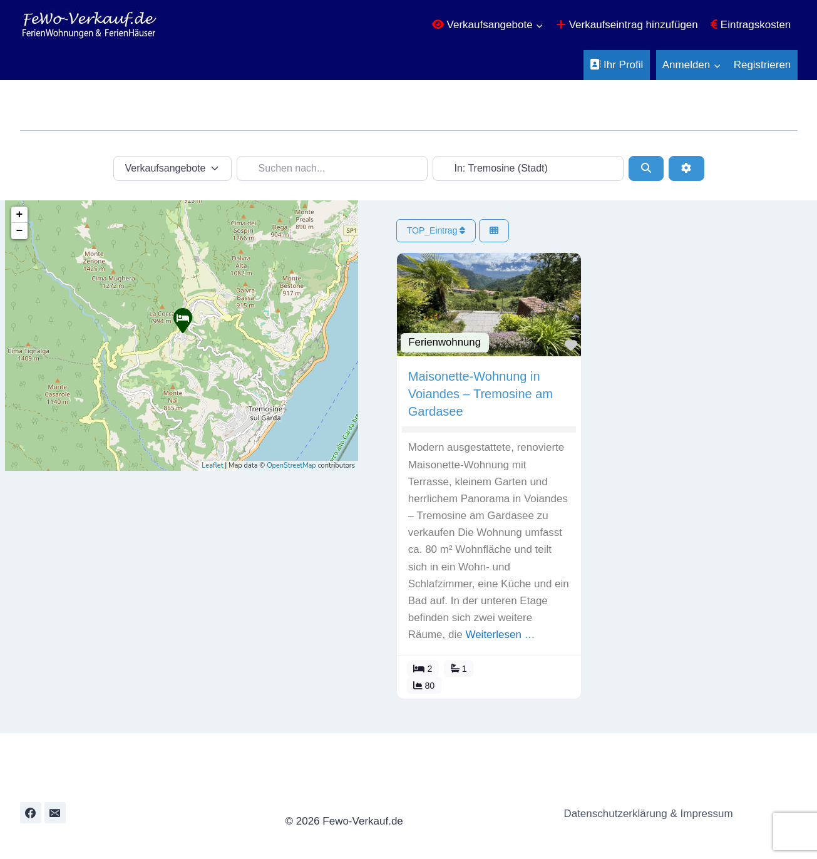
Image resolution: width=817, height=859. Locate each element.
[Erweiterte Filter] (686, 168)
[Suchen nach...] (332, 168)
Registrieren (762, 65)
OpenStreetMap (291, 465)
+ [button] (19, 214)
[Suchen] (646, 168)
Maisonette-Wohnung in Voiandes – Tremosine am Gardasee (481, 393)
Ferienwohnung (445, 342)
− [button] (19, 231)
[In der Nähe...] (528, 168)
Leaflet (212, 465)
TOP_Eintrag (437, 230)
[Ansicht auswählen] (495, 230)
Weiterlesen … (501, 634)
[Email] (55, 812)
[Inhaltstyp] (172, 168)
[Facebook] (30, 812)
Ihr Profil (616, 65)
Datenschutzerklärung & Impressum (645, 814)
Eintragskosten (751, 25)
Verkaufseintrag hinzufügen (627, 25)
